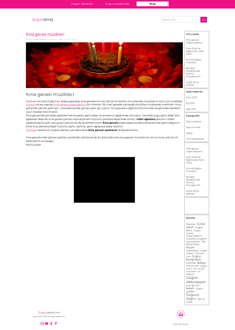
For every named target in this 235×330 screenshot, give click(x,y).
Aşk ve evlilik (193, 127)
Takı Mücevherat (196, 243)
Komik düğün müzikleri (194, 61)
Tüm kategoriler (195, 139)
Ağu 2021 (191, 109)
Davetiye (191, 224)
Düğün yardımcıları (117, 3)
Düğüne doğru (192, 296)
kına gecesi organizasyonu (70, 104)
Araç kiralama (193, 121)
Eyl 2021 (190, 103)
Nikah (190, 288)
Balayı (189, 133)
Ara (203, 19)
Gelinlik (191, 262)
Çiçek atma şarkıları (192, 83)
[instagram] (42, 323)
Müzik (190, 247)
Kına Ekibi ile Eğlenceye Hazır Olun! (195, 51)
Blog (153, 3)
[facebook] (51, 323)
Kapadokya (192, 250)
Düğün (30, 104)
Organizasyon (194, 236)
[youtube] (47, 323)
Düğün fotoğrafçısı (193, 258)
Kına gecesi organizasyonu (194, 41)
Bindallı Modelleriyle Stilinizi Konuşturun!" (193, 72)
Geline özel (192, 266)
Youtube (31, 130)
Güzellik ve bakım (196, 238)
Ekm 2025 (191, 97)
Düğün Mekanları (82, 3)
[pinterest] (56, 323)
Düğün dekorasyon (196, 279)
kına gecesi (192, 285)
